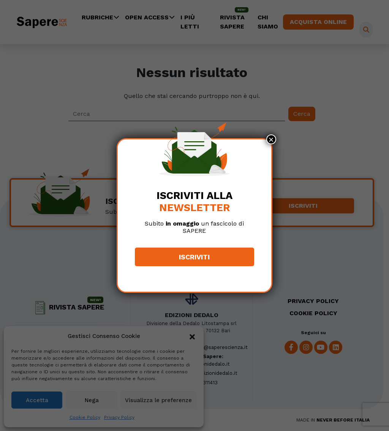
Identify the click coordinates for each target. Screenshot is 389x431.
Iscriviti (194, 257)
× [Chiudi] (271, 139)
